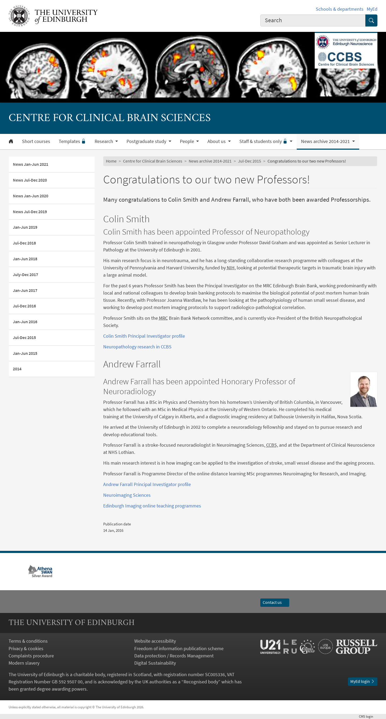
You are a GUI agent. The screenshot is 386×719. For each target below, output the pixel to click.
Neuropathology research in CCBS (137, 347)
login (368, 716)
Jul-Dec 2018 (24, 243)
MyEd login (362, 681)
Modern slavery (24, 663)
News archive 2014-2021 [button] (326, 141)
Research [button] (104, 141)
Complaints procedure (31, 656)
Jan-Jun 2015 (25, 353)
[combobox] (313, 20)
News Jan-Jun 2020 (30, 195)
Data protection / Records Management (174, 656)
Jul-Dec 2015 (24, 337)
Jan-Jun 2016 (25, 321)
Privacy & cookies (26, 648)
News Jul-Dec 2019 (30, 211)
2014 (17, 368)
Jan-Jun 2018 (25, 258)
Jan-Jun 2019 (25, 227)
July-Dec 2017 (25, 274)
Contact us (275, 602)
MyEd (372, 9)
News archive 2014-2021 (210, 161)
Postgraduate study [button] (147, 141)
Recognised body (201, 682)
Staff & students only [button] (264, 141)
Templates (72, 141)
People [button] (187, 141)
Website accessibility (155, 641)
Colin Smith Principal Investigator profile (144, 336)
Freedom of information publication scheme (179, 648)
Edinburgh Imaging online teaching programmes (152, 506)
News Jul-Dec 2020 (30, 180)
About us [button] (217, 141)
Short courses (36, 141)
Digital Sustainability (155, 663)
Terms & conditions (28, 641)
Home (111, 161)
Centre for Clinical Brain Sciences (152, 161)
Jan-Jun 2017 (25, 290)
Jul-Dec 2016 (24, 305)
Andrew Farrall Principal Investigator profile (147, 484)
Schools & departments (339, 9)
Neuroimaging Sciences (127, 495)
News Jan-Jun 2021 (30, 164)
